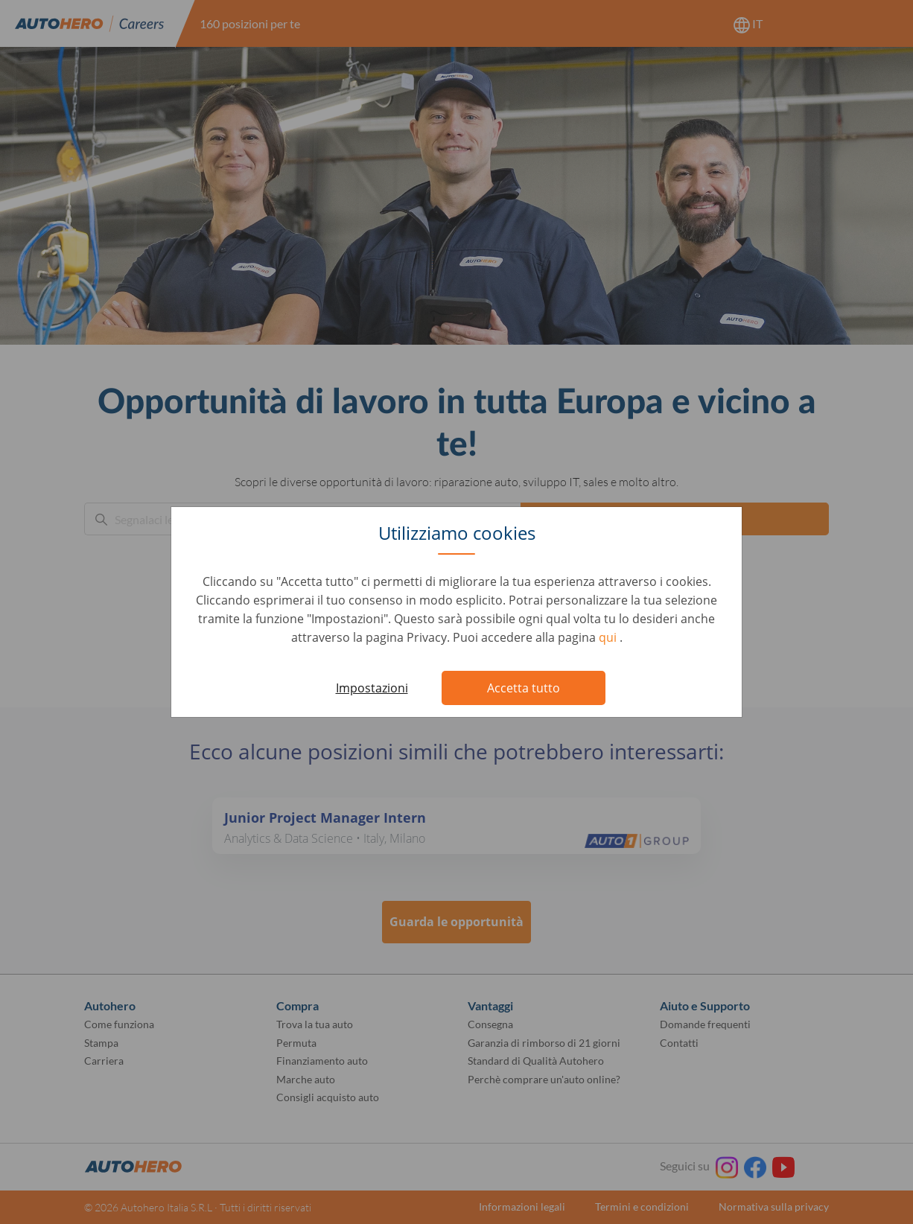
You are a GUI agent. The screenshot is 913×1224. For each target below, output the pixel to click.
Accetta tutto (523, 688)
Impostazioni (372, 688)
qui (609, 637)
